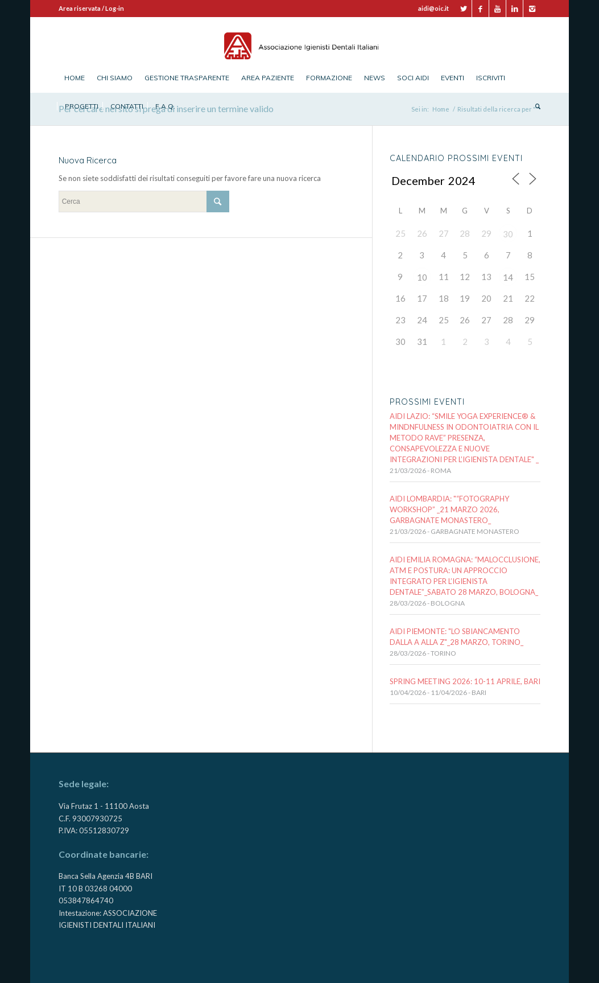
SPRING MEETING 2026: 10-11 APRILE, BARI (465, 681)
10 (422, 277)
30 (508, 234)
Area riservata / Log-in (91, 8)
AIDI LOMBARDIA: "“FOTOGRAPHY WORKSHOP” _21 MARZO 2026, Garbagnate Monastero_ (449, 509)
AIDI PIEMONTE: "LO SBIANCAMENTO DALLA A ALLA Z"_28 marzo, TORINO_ (456, 637)
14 (508, 277)
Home (440, 109)
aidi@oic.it (433, 8)
